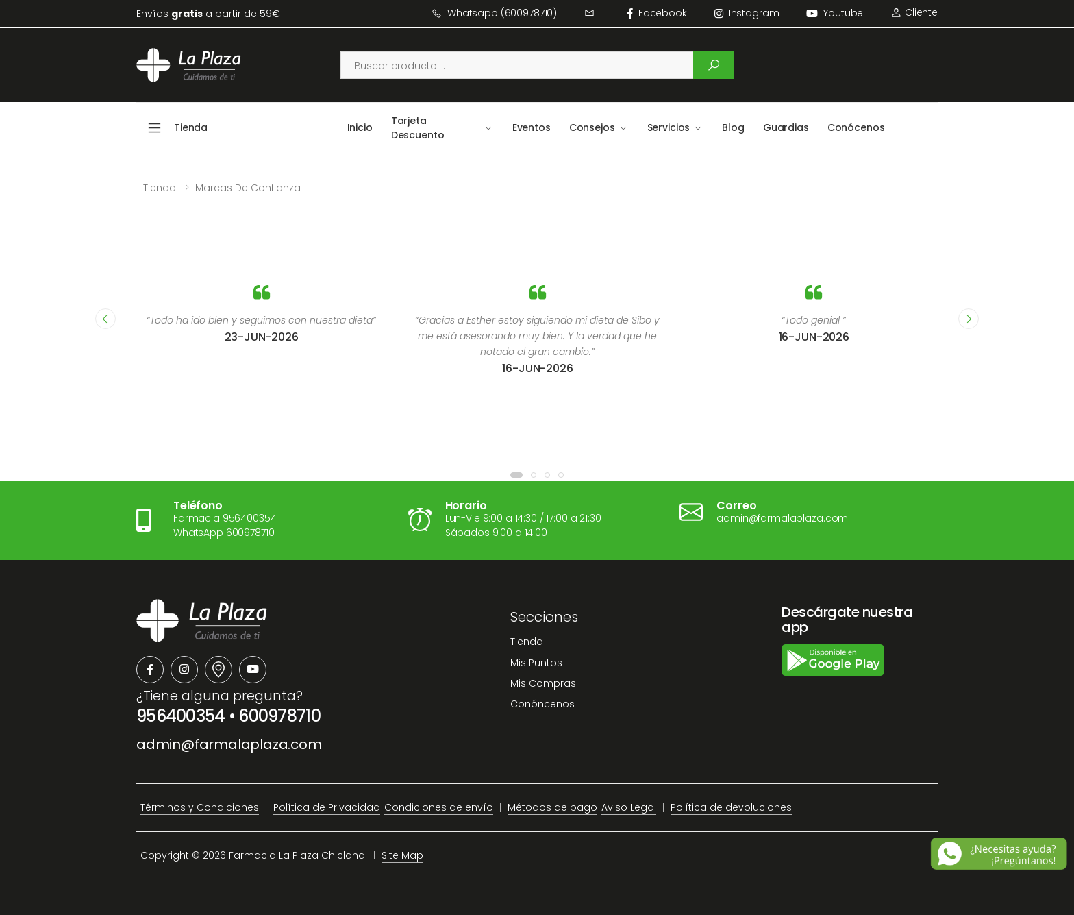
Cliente (914, 12)
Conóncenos (542, 704)
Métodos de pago (552, 807)
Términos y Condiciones (199, 807)
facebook (657, 13)
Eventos (531, 127)
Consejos (592, 127)
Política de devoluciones (731, 807)
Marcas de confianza (248, 188)
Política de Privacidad (326, 807)
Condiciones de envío (438, 807)
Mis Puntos (536, 663)
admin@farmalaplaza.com (229, 744)
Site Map (402, 855)
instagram (746, 13)
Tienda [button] (191, 127)
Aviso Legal (628, 807)
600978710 (279, 716)
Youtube (834, 13)
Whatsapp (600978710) (494, 13)
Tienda (159, 188)
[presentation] (105, 318)
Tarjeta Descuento (418, 128)
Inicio (360, 127)
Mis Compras (543, 683)
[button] (516, 475)
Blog (733, 127)
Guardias (786, 127)
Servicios (668, 127)
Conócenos (856, 127)
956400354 (180, 716)
